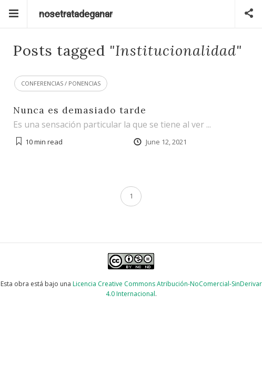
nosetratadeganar (76, 13)
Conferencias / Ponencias (60, 83)
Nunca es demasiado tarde (79, 110)
